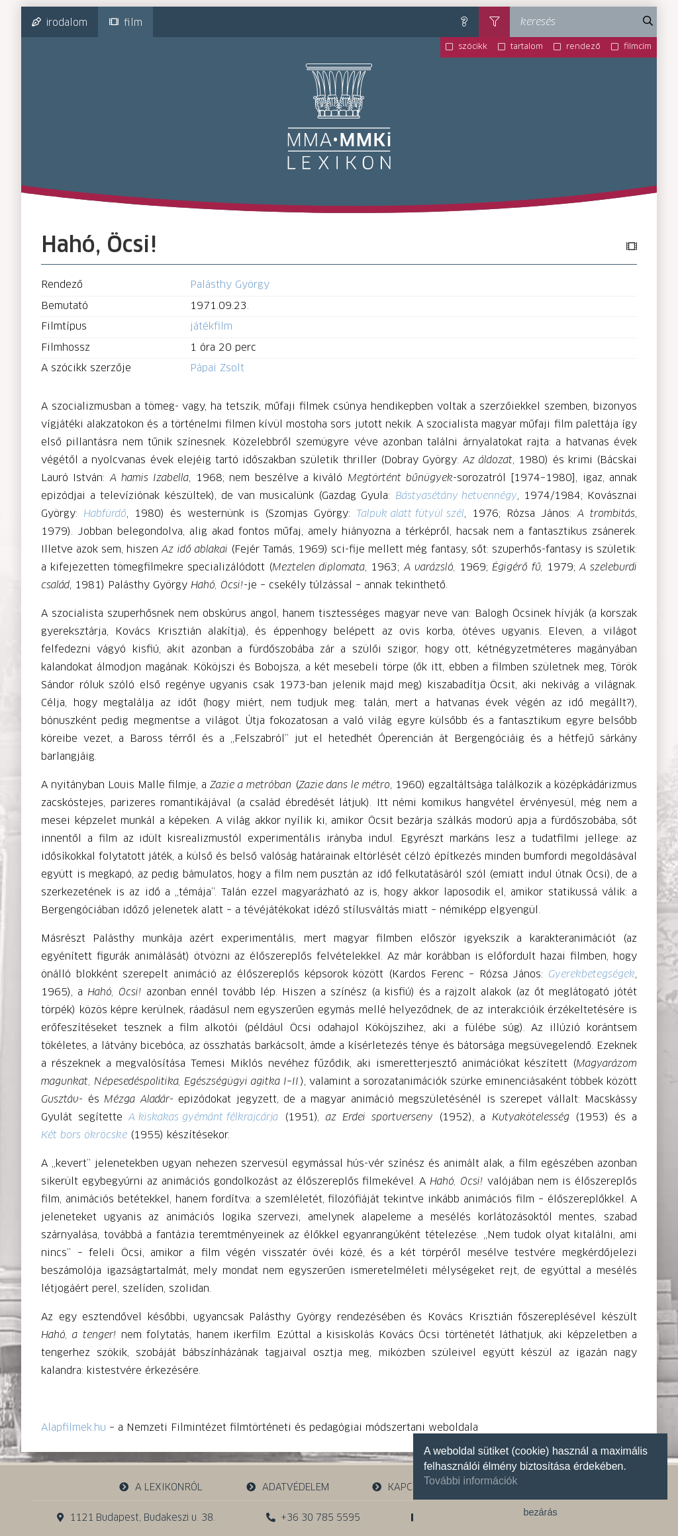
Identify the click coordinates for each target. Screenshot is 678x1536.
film (125, 22)
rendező (583, 47)
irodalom (59, 22)
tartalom (526, 47)
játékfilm (211, 327)
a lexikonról (161, 1487)
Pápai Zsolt (217, 368)
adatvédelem (287, 1487)
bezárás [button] (540, 1512)
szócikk (472, 47)
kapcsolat (406, 1487)
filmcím (638, 47)
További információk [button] (470, 1480)
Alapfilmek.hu (73, 1428)
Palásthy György (229, 285)
